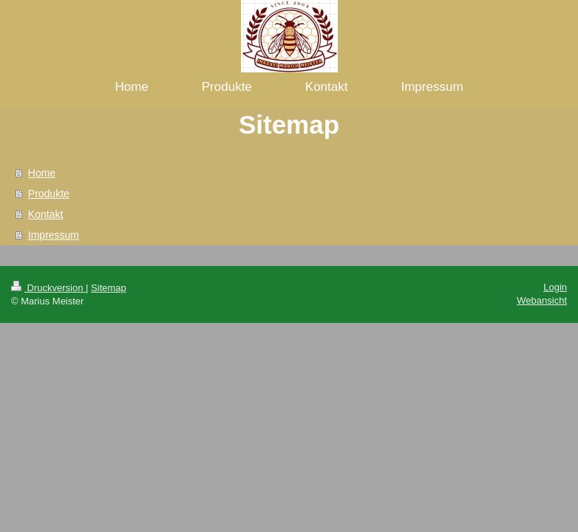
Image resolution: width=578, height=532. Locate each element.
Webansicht (542, 300)
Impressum (53, 235)
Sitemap (108, 287)
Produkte (48, 194)
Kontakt (45, 214)
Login (555, 287)
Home (41, 173)
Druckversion (48, 287)
